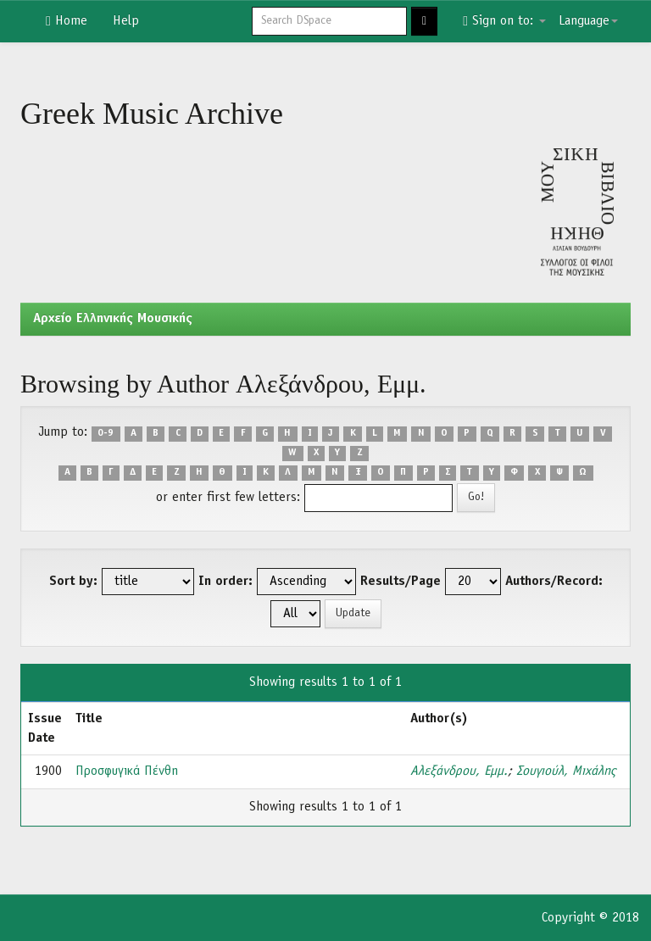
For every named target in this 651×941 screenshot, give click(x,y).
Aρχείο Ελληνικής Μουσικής (112, 319)
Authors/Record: (554, 581)
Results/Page (400, 581)
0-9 (105, 433)
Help (126, 21)
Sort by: (73, 581)
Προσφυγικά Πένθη (126, 771)
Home (66, 21)
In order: (225, 581)
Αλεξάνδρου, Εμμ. (459, 771)
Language (588, 21)
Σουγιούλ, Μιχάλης (565, 771)
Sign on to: (504, 21)
